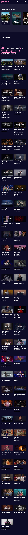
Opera (8, 50)
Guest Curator (15, 50)
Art (22, 48)
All (3, 48)
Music (3, 50)
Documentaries (5, 53)
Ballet (17, 48)
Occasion (13, 53)
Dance (12, 48)
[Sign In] (18, 2)
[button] (21, 2)
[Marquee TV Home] (5, 2)
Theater (7, 48)
